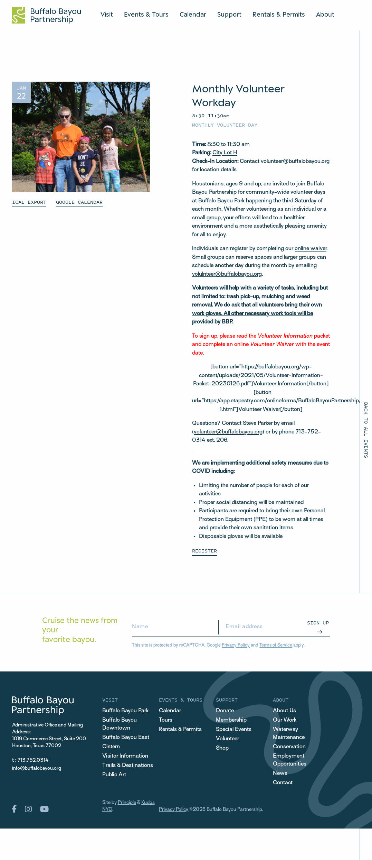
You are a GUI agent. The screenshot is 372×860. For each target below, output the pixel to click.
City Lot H (224, 153)
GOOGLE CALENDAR (79, 201)
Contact (283, 783)
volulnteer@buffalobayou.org (227, 274)
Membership (231, 720)
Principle (127, 802)
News (280, 773)
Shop (222, 748)
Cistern (111, 747)
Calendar (193, 14)
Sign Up (318, 622)
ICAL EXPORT (29, 201)
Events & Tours (146, 14)
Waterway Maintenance (289, 733)
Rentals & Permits (278, 14)
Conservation (289, 747)
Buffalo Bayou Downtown (119, 724)
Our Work (284, 720)
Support (229, 14)
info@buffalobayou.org (36, 768)
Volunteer (227, 739)
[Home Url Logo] (46, 15)
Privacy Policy (236, 645)
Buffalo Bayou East (125, 737)
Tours (165, 720)
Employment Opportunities (289, 760)
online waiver (310, 248)
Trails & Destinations (127, 765)
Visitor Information (125, 756)
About (325, 14)
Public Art (114, 775)
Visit (107, 14)
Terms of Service (275, 645)
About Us (284, 711)
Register (204, 550)
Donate (225, 711)
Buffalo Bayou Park (125, 711)
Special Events (233, 729)
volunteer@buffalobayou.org (228, 432)
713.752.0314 (33, 760)
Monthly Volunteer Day (224, 124)
